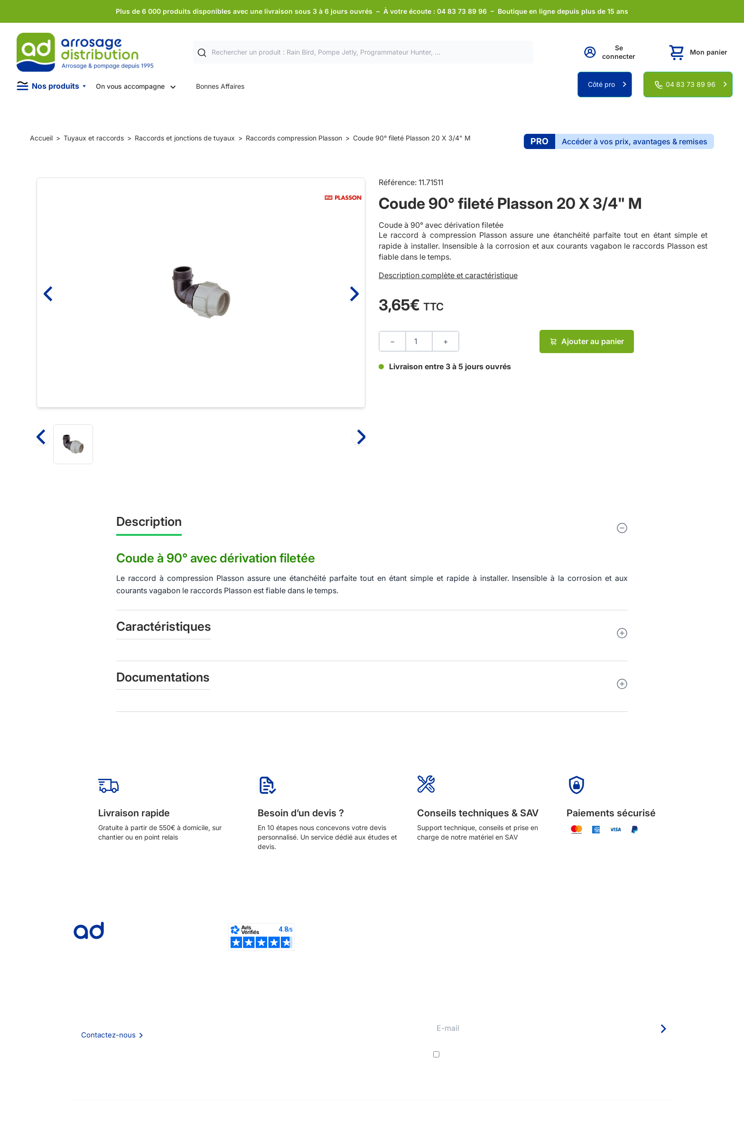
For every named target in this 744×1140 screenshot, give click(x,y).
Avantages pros (354, 1032)
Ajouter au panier (586, 341)
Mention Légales (226, 1045)
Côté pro (601, 84)
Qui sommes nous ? (231, 1006)
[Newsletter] (663, 1029)
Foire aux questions (231, 1019)
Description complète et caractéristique (448, 275)
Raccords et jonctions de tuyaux (185, 138)
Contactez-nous (108, 1034)
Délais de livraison (358, 1007)
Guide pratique (353, 1045)
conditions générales (526, 1054)
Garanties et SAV (356, 1058)
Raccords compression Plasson (294, 138)
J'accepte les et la (558, 1054)
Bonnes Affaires (220, 86)
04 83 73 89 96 (691, 84)
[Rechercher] (202, 52)
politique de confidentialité (629, 1054)
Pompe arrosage (355, 1071)
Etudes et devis (354, 1020)
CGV (208, 1032)
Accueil (41, 138)
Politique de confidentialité (242, 1058)
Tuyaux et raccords (94, 138)
